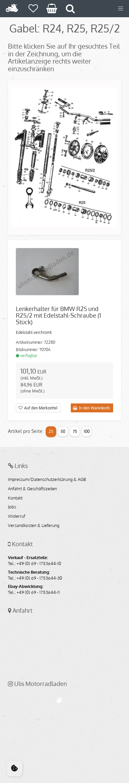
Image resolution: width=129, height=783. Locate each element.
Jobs (12, 507)
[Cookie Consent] (14, 768)
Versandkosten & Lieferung (33, 525)
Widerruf (16, 516)
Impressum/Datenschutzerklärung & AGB (47, 479)
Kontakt (15, 498)
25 (51, 431)
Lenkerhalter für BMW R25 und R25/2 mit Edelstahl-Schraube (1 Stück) (58, 315)
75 (75, 431)
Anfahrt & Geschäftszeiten (32, 489)
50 (63, 431)
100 (87, 431)
